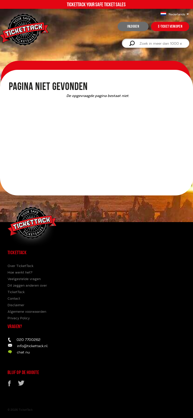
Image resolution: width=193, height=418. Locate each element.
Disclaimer (16, 305)
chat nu (23, 352)
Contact (14, 298)
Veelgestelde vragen (24, 279)
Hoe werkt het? (20, 272)
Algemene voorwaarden (27, 311)
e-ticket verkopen (170, 26)
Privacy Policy (19, 318)
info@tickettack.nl (32, 345)
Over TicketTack (20, 266)
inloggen (133, 26)
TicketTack (26, 409)
